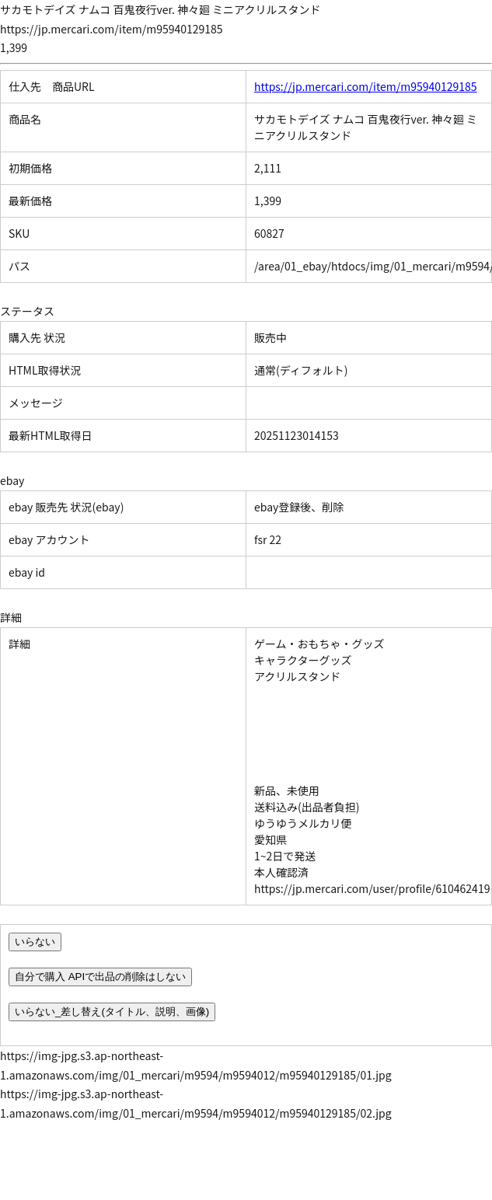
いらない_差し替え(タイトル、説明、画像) (112, 1011)
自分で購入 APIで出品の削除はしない (100, 976)
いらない (35, 941)
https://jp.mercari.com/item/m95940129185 (365, 86)
